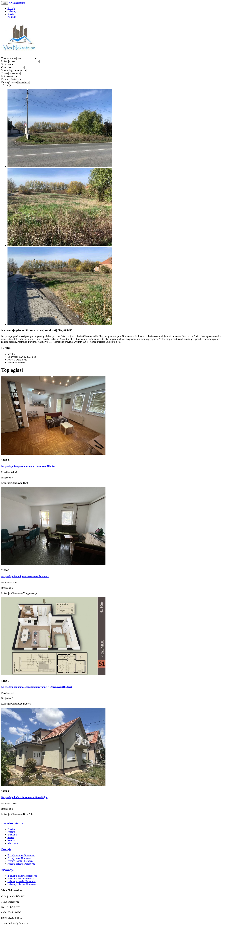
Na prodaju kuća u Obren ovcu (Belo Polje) (24, 797)
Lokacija (5, 61)
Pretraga (6, 85)
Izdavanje (12, 11)
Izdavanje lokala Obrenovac (21, 881)
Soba (3, 64)
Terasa (4, 73)
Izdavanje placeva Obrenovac (22, 884)
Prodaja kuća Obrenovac (20, 858)
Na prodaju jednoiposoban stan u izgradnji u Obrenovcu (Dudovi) (36, 687)
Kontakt (12, 16)
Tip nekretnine (8, 58)
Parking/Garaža (9, 82)
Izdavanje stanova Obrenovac (22, 875)
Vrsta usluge (7, 70)
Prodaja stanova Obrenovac (21, 855)
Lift (3, 76)
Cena (3, 67)
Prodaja (11, 8)
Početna (11, 829)
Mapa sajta (13, 843)
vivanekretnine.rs (12, 823)
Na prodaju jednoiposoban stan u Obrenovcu (25, 576)
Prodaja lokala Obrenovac (20, 861)
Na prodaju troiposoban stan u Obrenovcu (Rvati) (28, 466)
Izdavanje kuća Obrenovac (21, 878)
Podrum (5, 79)
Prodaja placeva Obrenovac (21, 863)
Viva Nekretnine (17, 2)
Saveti (11, 14)
